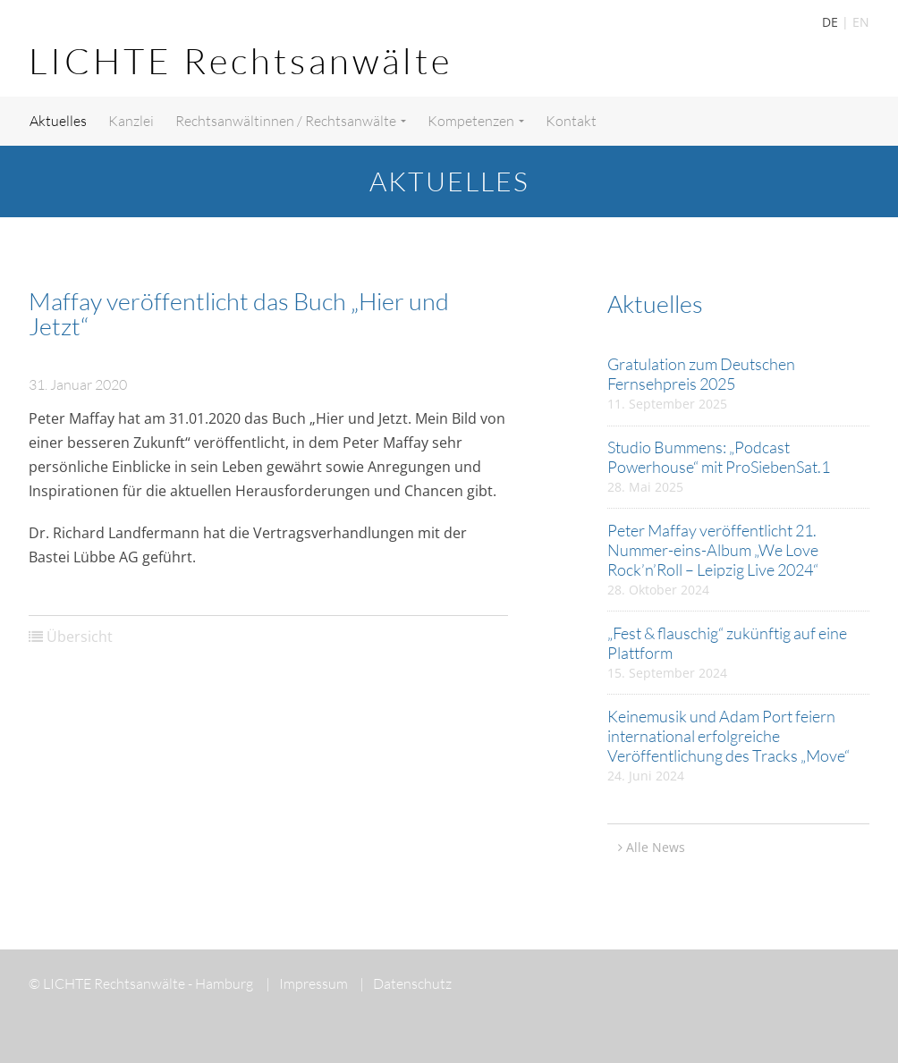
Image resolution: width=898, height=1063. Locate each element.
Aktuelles (58, 121)
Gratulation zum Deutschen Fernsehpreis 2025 (701, 373)
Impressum (307, 983)
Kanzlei (131, 121)
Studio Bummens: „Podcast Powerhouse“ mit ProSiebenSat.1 (718, 457)
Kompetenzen (476, 121)
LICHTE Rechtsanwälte (241, 60)
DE (830, 21)
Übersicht (80, 636)
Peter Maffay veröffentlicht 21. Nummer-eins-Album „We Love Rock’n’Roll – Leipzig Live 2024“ (712, 549)
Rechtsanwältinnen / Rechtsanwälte (290, 121)
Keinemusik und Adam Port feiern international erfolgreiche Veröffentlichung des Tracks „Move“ (728, 735)
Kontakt (571, 121)
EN (860, 21)
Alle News (655, 847)
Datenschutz (406, 983)
